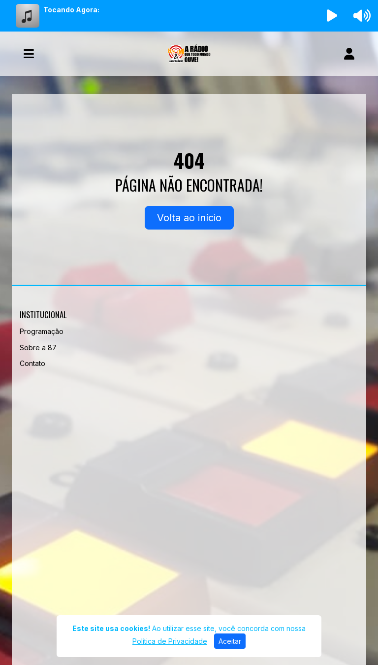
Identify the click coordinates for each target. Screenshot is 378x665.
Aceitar (230, 641)
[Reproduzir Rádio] (332, 16)
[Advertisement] (189, 485)
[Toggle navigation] (29, 54)
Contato (32, 363)
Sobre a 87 (38, 347)
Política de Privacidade (169, 641)
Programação (41, 331)
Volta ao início (189, 218)
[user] (349, 54)
